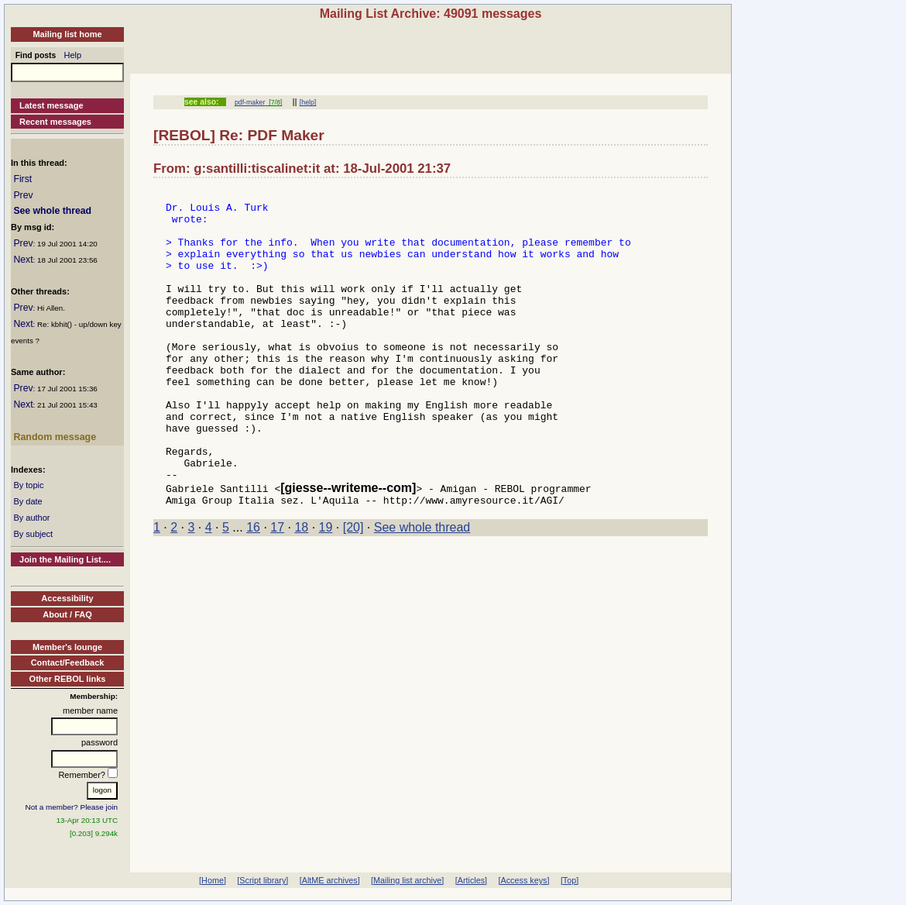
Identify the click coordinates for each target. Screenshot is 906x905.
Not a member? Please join (72, 807)
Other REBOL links (67, 678)
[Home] (212, 880)
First (22, 179)
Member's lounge (67, 647)
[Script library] (262, 880)
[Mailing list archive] (407, 880)
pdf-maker (250, 102)
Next (23, 259)
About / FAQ (67, 614)
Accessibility (67, 598)
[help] (308, 102)
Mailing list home (67, 34)
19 (326, 587)
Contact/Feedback (68, 662)
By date (27, 501)
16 (253, 587)
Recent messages (55, 121)
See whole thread (52, 210)
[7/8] (273, 102)
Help (73, 55)
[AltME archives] (330, 880)
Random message (54, 437)
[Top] (569, 880)
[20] (353, 587)
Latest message (51, 105)
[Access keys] (523, 880)
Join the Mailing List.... (65, 559)
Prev (23, 195)
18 (301, 587)
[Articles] (471, 880)
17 (277, 587)
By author (31, 517)
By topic (28, 485)
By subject (33, 534)
